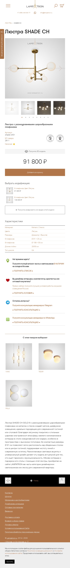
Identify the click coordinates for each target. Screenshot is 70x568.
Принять (9, 562)
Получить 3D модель (35, 151)
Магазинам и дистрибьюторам (17, 500)
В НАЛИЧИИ (59, 264)
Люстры (8, 23)
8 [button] (48, 117)
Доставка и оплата (12, 517)
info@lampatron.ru (46, 13)
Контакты (9, 493)
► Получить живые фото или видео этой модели (35, 210)
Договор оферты (11, 525)
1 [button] (22, 117)
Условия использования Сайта (17, 528)
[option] (35, 68)
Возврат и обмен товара (14, 521)
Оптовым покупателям (14, 507)
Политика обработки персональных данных (22, 532)
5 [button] (37, 117)
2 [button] (25, 117)
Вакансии (9, 511)
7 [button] (44, 117)
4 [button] (33, 117)
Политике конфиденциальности (40, 551)
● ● (26, 310)
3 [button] (29, 117)
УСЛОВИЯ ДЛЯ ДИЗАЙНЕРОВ (2, 43)
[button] (9, 68)
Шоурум (8, 496)
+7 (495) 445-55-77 (23, 13)
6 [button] (40, 117)
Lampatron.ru (12, 538)
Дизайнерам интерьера (14, 504)
